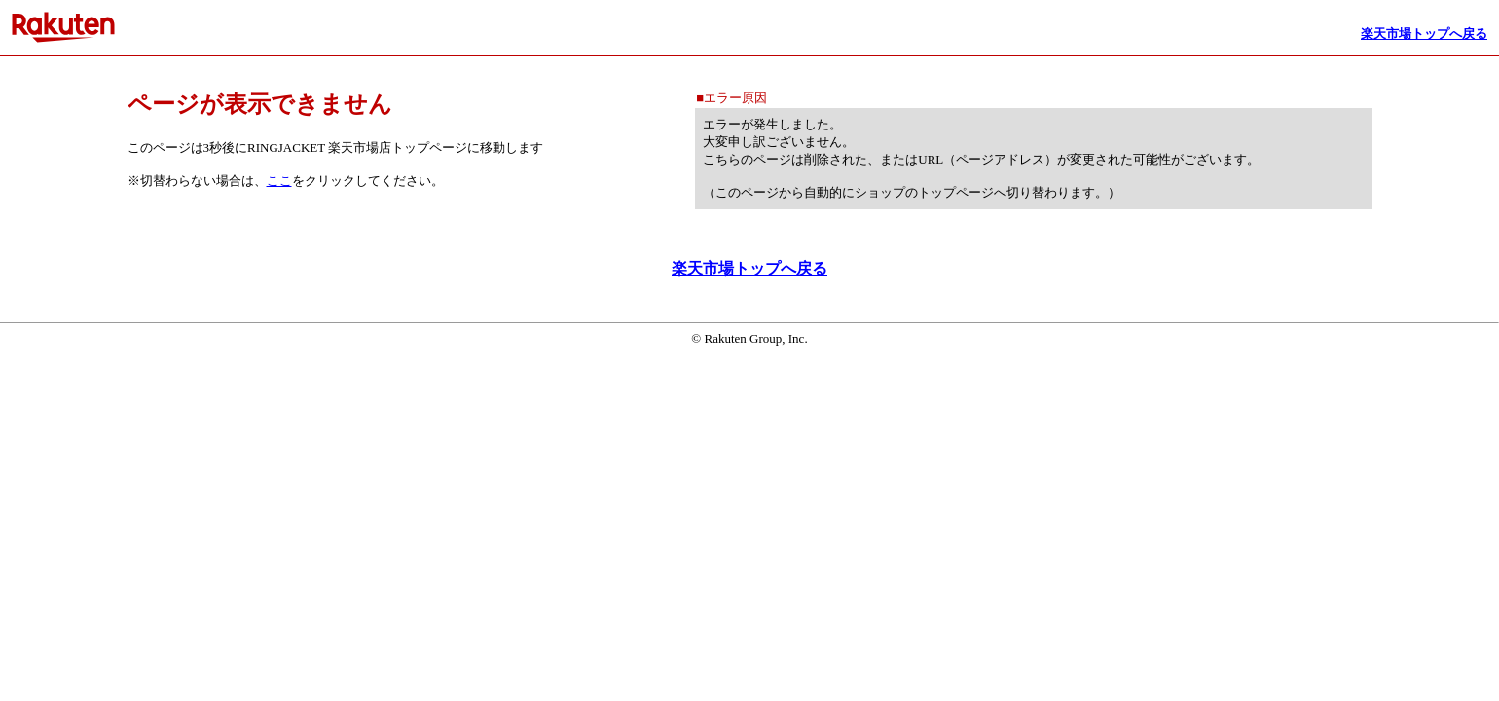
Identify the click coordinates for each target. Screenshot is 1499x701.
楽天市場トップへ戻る (749, 268)
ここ (279, 180)
